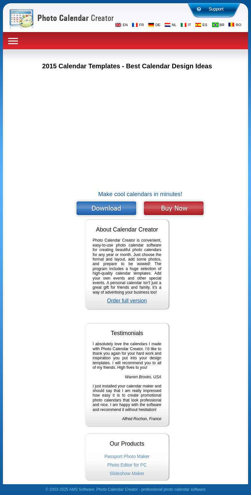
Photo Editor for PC (127, 465)
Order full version (127, 300)
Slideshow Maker (126, 473)
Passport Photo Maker (127, 456)
